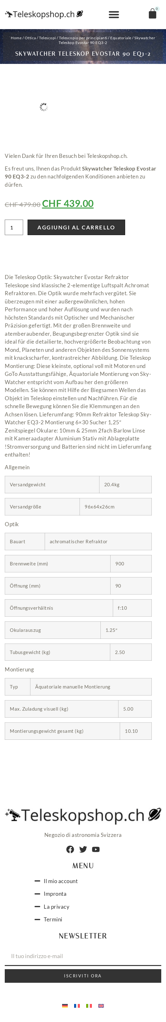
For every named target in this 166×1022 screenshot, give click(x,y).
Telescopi (47, 37)
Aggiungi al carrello (76, 227)
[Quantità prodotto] (14, 227)
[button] (113, 14)
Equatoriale (120, 37)
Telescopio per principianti (83, 37)
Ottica (30, 37)
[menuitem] (65, 1005)
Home (16, 37)
